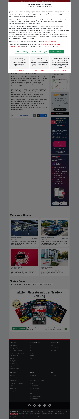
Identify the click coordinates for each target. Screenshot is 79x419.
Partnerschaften (61, 58)
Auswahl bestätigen (39, 51)
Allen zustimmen (56, 51)
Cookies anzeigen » (19, 70)
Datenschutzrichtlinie (51, 41)
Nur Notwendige (23, 51)
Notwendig (20, 58)
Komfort (41, 58)
